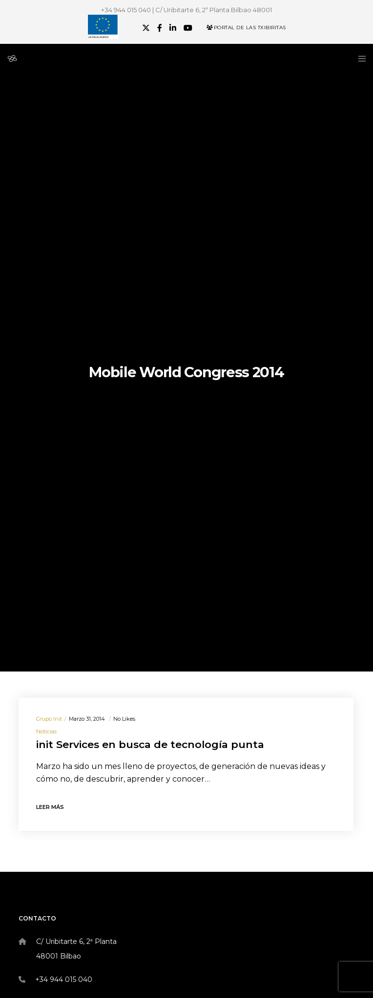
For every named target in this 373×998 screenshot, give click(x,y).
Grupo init (49, 718)
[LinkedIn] (172, 28)
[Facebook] (159, 28)
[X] (146, 28)
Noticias (46, 731)
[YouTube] (188, 28)
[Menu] (359, 58)
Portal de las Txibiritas (246, 27)
